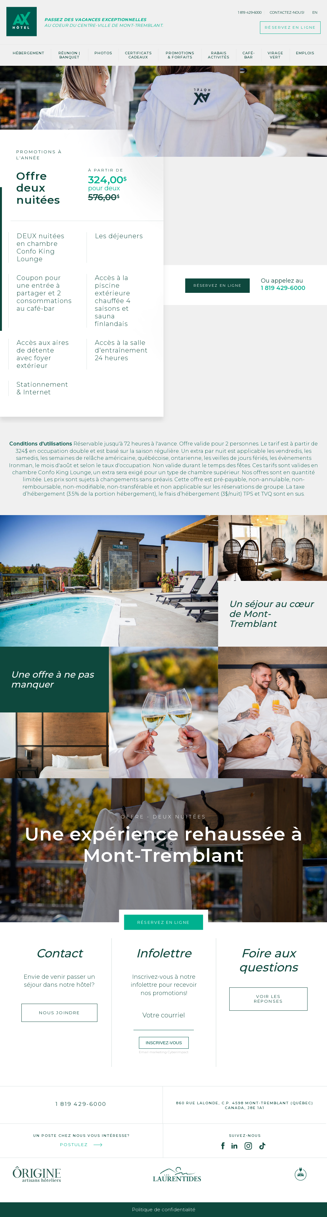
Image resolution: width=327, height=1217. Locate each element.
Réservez (283, 28)
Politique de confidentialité (163, 1209)
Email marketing (153, 1052)
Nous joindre (59, 1015)
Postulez (81, 1144)
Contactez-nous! (287, 12)
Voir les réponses (268, 999)
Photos (103, 53)
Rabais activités (218, 55)
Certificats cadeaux (138, 55)
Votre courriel (163, 1015)
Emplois (305, 53)
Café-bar (248, 55)
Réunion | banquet (69, 55)
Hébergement (28, 53)
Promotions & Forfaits (180, 55)
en (314, 12)
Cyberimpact (178, 1052)
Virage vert (275, 55)
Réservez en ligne (163, 921)
